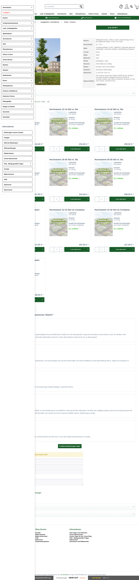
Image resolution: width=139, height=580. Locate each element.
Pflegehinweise (10, 507)
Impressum (39, 540)
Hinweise (83, 578)
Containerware (12, 101)
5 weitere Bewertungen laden (69, 446)
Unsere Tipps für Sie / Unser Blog (81, 536)
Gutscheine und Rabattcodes (79, 541)
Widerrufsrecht (40, 535)
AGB (36, 538)
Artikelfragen (27, 310)
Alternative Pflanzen (12, 514)
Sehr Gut (73, 578)
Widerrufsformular (41, 536)
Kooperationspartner (42, 541)
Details (7, 93)
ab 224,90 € (113, 27)
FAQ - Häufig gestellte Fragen (79, 538)
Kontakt (38, 533)
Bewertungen (10, 310)
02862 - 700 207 (8, 536)
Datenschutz (74, 540)
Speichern (8, 498)
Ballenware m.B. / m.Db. (37, 101)
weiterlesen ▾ (101, 84)
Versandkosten (64, 575)
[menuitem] (121, 6)
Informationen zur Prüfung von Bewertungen (18, 318)
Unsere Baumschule (76, 535)
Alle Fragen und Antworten (78, 533)
